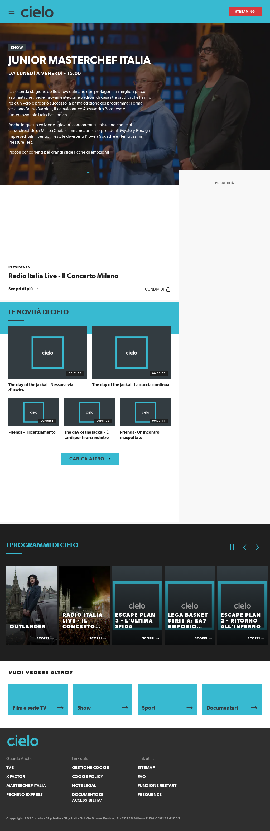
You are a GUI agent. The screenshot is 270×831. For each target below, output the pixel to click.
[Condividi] (158, 289)
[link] (89, 272)
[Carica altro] (90, 459)
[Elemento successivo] (257, 547)
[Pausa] (232, 547)
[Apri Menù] (14, 11)
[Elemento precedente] (244, 547)
